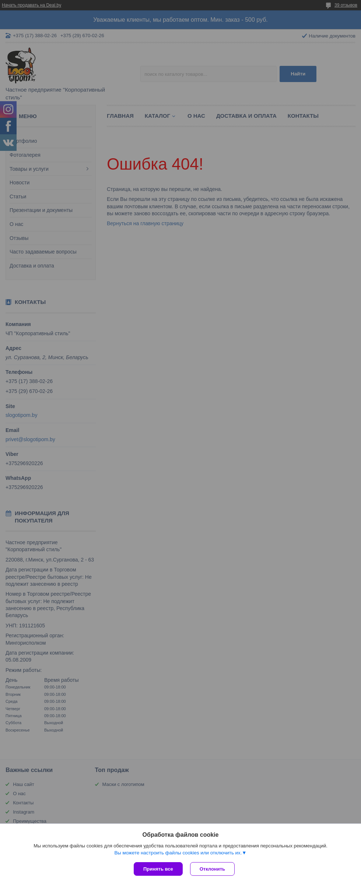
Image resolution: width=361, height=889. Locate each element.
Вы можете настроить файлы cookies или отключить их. (178, 853)
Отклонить (212, 869)
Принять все (158, 869)
